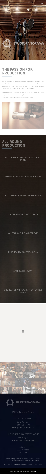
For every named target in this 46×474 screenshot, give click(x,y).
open (42, 4)
